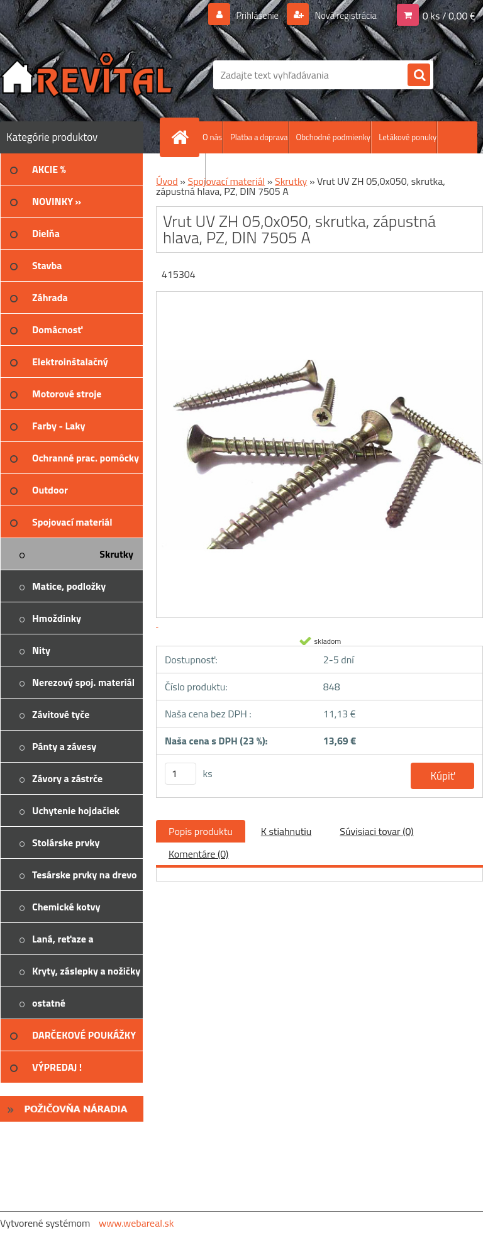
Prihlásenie (249, 15)
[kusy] (180, 774)
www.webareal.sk (136, 1222)
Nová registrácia (342, 15)
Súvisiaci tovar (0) (376, 831)
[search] (419, 75)
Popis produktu (201, 831)
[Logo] (86, 74)
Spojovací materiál (226, 181)
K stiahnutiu (286, 831)
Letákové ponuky (407, 137)
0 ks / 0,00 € (449, 15)
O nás (212, 137)
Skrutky (291, 181)
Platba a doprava (259, 137)
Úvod (167, 181)
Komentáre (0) (198, 853)
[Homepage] (182, 137)
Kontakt (191, 169)
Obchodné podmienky (333, 137)
